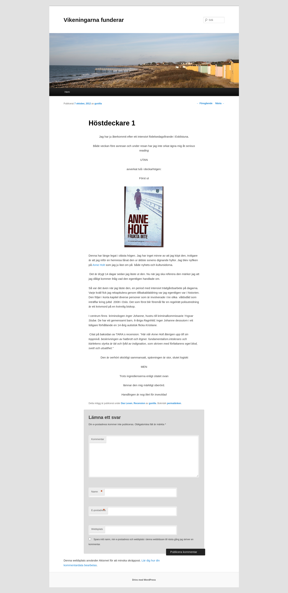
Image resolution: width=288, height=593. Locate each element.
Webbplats (97, 529)
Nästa (219, 103)
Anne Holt (98, 264)
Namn (96, 492)
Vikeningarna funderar (94, 20)
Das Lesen (126, 403)
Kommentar (97, 439)
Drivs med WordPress (144, 580)
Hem (67, 91)
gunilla (98, 103)
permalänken (174, 403)
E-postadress (98, 510)
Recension (139, 403)
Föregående (204, 103)
